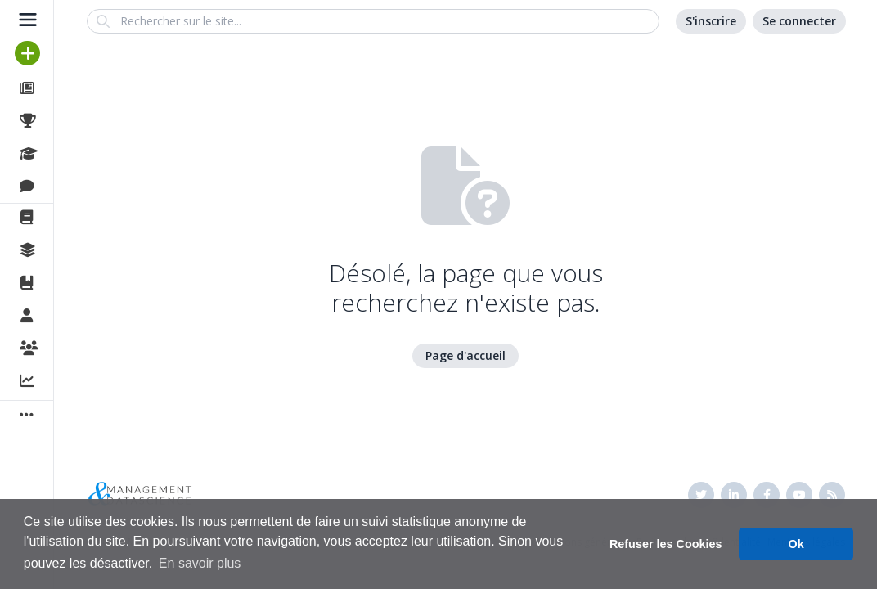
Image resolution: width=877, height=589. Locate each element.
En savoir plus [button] (200, 563)
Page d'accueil (465, 355)
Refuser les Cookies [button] (665, 544)
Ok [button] (796, 544)
